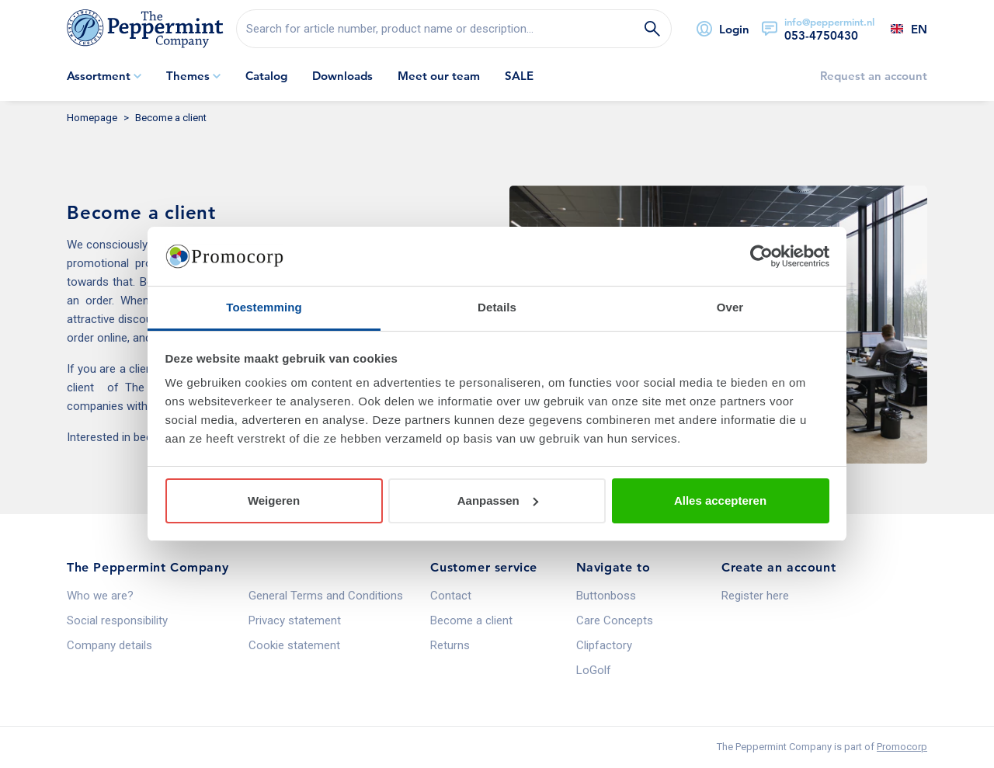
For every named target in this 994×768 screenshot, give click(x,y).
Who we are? (100, 596)
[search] (454, 28)
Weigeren (274, 500)
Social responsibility (117, 620)
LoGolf (593, 670)
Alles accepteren (720, 500)
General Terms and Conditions (325, 596)
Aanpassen (497, 500)
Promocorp (902, 746)
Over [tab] (730, 307)
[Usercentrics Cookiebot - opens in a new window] (761, 256)
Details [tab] (497, 307)
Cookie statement (294, 645)
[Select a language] (900, 28)
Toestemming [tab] (264, 307)
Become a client (471, 620)
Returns (450, 645)
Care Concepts (614, 620)
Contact (450, 596)
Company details (109, 645)
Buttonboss (606, 596)
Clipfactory (604, 645)
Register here (755, 596)
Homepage (92, 117)
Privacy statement (294, 620)
